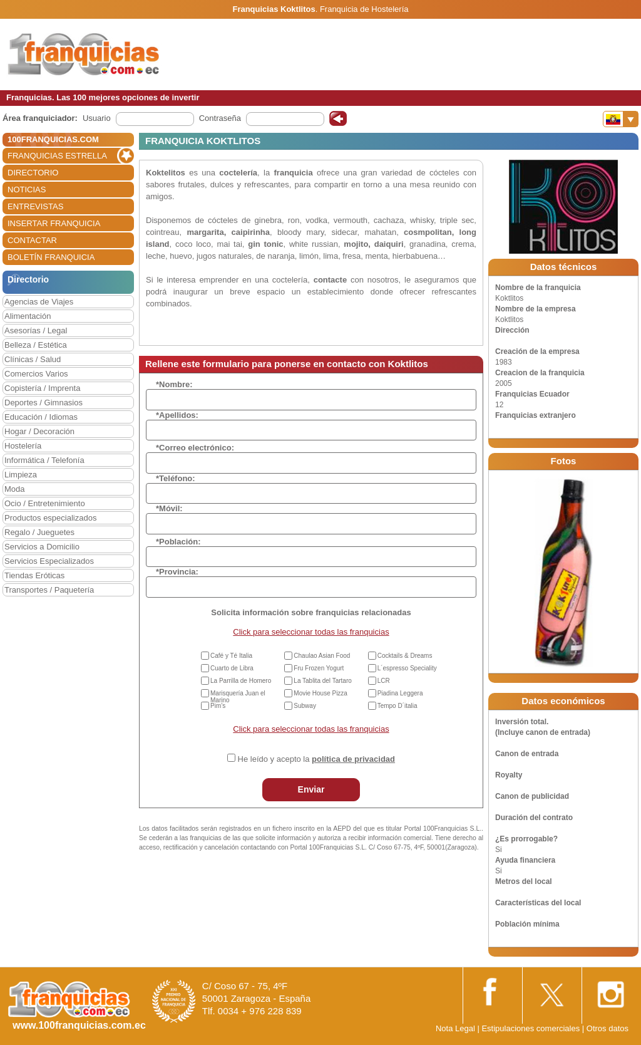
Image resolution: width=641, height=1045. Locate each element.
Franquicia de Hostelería (364, 9)
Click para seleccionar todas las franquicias (311, 632)
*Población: (178, 541)
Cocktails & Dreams (405, 655)
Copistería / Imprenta (42, 388)
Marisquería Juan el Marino (237, 697)
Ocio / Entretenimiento (44, 503)
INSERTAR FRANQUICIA (54, 223)
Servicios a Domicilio (41, 546)
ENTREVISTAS (35, 206)
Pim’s (217, 705)
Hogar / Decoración (39, 431)
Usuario (97, 118)
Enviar (311, 789)
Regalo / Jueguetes (39, 532)
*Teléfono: (175, 478)
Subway (305, 705)
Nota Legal (455, 1028)
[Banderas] (620, 119)
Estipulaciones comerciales (531, 1028)
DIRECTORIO (33, 172)
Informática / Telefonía (44, 460)
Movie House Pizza (320, 693)
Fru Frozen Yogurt (319, 668)
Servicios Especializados (49, 561)
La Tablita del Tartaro (322, 680)
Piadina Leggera (400, 693)
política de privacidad (353, 759)
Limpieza (20, 474)
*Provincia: (177, 571)
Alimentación (27, 316)
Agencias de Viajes (38, 301)
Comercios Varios (36, 373)
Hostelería (22, 445)
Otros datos (607, 1028)
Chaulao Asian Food (322, 655)
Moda (14, 489)
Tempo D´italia (397, 705)
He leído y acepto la (316, 759)
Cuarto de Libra (232, 668)
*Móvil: (169, 508)
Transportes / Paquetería (49, 590)
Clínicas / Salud (32, 359)
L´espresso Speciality (407, 668)
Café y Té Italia (231, 655)
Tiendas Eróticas (34, 575)
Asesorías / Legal (35, 330)
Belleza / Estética (35, 345)
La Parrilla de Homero (240, 680)
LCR (383, 680)
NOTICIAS (27, 189)
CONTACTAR (32, 240)
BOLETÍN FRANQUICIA (51, 257)
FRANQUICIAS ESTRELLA (57, 155)
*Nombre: (174, 384)
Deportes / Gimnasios (43, 402)
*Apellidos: (177, 415)
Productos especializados (50, 517)
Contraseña (220, 118)
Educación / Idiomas (41, 417)
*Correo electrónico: (195, 447)
